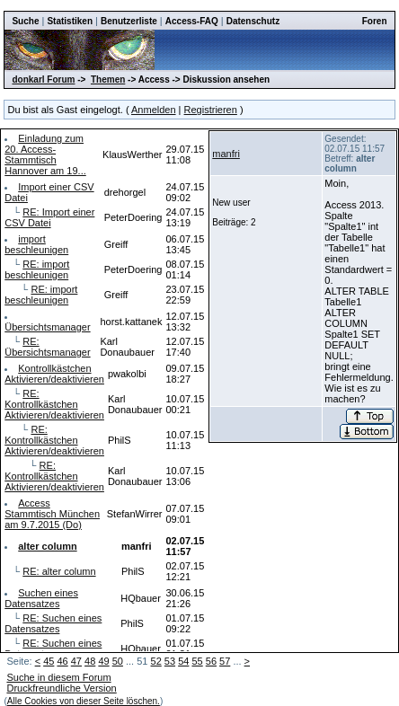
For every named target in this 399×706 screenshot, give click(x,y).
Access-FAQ (191, 21)
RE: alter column (58, 571)
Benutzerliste (129, 21)
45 (48, 661)
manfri (226, 153)
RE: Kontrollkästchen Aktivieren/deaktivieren (54, 404)
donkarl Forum (43, 79)
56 (211, 661)
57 (224, 661)
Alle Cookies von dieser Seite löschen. (83, 701)
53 (169, 661)
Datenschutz (252, 21)
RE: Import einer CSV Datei (49, 217)
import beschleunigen (36, 244)
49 (103, 661)
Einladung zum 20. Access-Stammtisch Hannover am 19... (45, 154)
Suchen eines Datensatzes (41, 598)
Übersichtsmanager (47, 327)
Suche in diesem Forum (58, 677)
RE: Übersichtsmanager (47, 346)
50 (117, 661)
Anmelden (153, 109)
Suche (25, 21)
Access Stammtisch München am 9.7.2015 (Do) (52, 514)
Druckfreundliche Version (61, 688)
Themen (108, 79)
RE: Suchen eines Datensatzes (53, 623)
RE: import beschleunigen (36, 269)
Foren (374, 21)
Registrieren (210, 109)
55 (196, 661)
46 (62, 661)
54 (183, 661)
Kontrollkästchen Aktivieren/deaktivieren (54, 373)
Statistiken (70, 21)
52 (156, 661)
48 (89, 661)
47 (76, 661)
